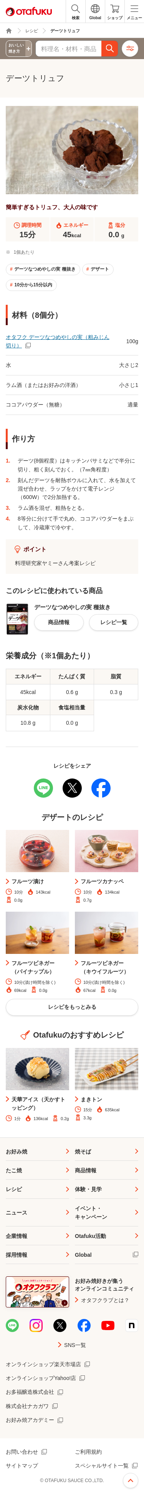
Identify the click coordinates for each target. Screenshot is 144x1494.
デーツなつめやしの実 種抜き (44, 269)
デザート (100, 269)
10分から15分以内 (33, 285)
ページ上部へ (130, 1480)
